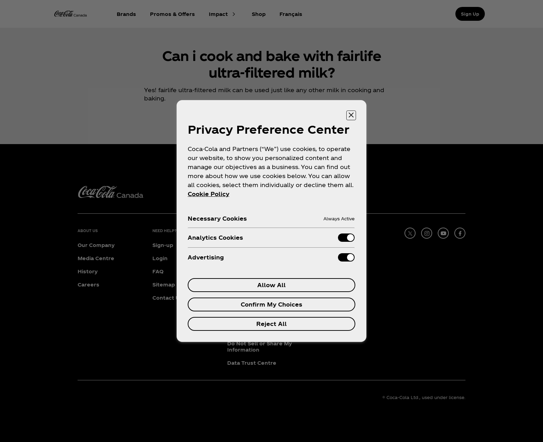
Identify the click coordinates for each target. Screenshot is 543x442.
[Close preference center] (351, 115)
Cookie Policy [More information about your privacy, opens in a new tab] (208, 194)
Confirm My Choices (271, 304)
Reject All (271, 323)
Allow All (271, 285)
